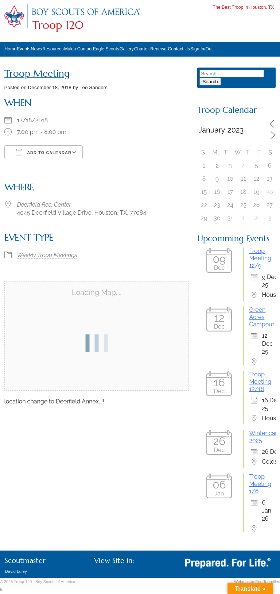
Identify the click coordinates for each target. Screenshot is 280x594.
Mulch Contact (78, 48)
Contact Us (179, 48)
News (36, 48)
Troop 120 (57, 25)
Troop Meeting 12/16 (260, 381)
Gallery (127, 48)
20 (269, 192)
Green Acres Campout (261, 317)
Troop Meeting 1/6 (260, 484)
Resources (52, 48)
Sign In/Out (201, 48)
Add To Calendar (43, 152)
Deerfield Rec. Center (44, 204)
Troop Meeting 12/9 (260, 258)
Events (23, 48)
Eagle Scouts (106, 48)
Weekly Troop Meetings (47, 255)
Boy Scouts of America (55, 581)
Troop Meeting (37, 74)
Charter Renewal (151, 48)
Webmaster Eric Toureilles (257, 581)
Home (11, 48)
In (1, 589)
